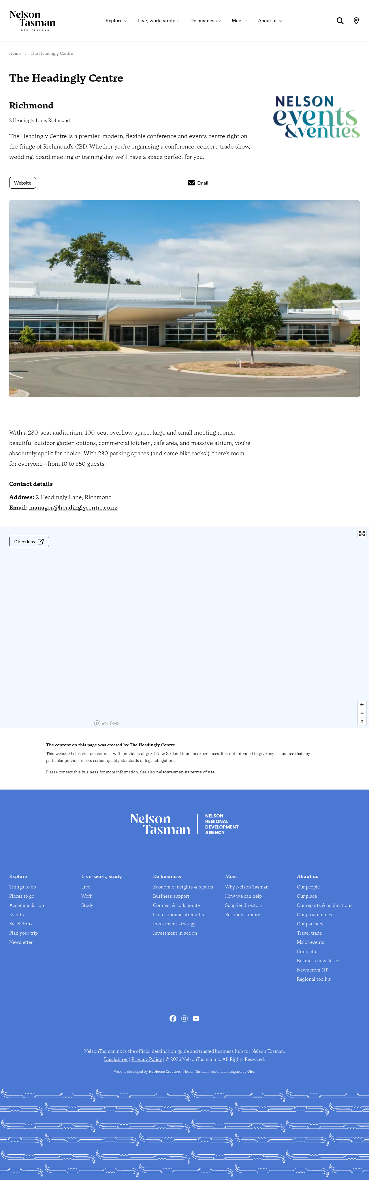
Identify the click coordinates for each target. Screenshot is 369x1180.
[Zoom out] (362, 713)
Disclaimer (116, 1059)
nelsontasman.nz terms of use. (186, 772)
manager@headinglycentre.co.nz (73, 507)
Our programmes (314, 914)
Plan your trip (23, 933)
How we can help (243, 896)
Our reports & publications (325, 905)
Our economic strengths (178, 914)
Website (22, 182)
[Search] (340, 21)
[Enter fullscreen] (362, 533)
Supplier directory (244, 905)
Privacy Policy (146, 1059)
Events (16, 914)
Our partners (310, 924)
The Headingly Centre (52, 53)
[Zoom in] (362, 704)
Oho (250, 1072)
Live (85, 887)
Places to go (21, 896)
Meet (237, 20)
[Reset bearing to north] (362, 721)
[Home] (27, 21)
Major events (310, 942)
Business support (171, 896)
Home (15, 53)
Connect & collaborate (176, 905)
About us (268, 20)
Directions (29, 541)
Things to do (22, 887)
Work (87, 896)
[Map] (356, 21)
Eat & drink (21, 924)
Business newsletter (318, 960)
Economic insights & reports (183, 887)
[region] (230, 627)
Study (87, 905)
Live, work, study (156, 20)
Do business (203, 20)
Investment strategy (174, 924)
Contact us (308, 951)
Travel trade (309, 933)
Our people (308, 887)
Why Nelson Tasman (247, 887)
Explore (114, 20)
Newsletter (21, 942)
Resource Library (242, 914)
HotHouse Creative (164, 1072)
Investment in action (175, 933)
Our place (307, 896)
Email (198, 182)
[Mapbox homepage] (106, 723)
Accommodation (26, 905)
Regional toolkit (314, 979)
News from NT (312, 970)
